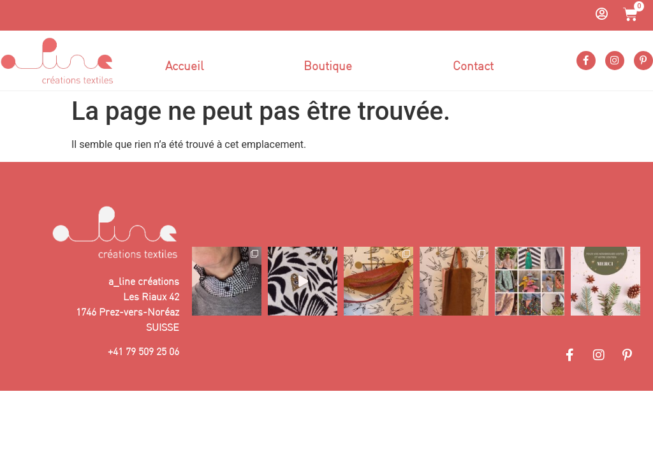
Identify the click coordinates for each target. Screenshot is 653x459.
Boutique (328, 65)
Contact (473, 65)
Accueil (184, 65)
